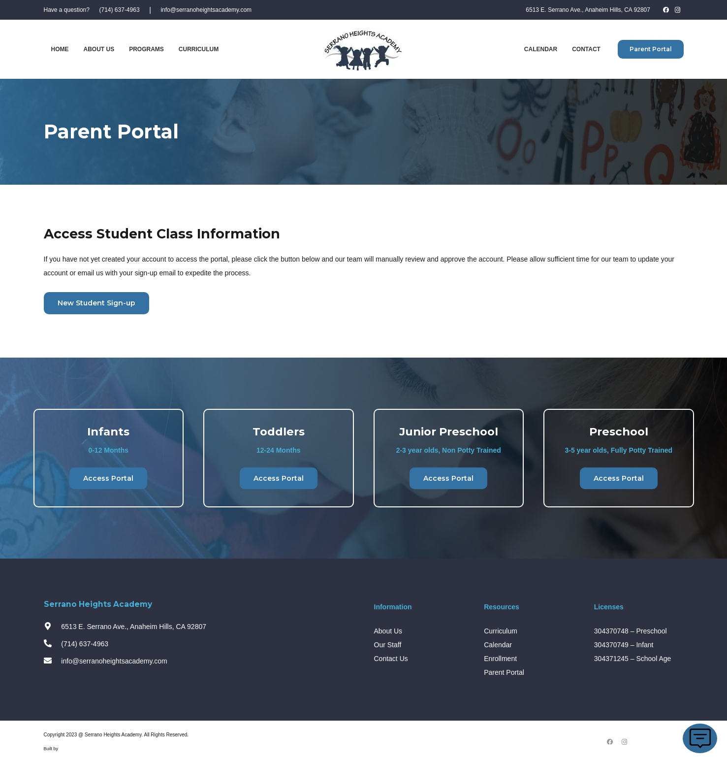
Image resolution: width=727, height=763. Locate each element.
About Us (388, 631)
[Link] (363, 49)
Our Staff (388, 645)
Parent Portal (504, 672)
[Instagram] (678, 10)
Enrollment (500, 659)
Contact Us (391, 659)
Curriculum (500, 631)
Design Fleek (73, 748)
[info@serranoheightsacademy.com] (53, 661)
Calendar (498, 645)
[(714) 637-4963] (53, 644)
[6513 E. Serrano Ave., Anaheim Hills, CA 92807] (53, 626)
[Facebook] (666, 10)
